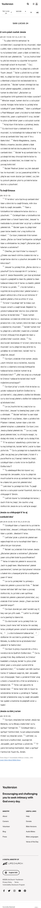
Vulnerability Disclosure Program (14, 885)
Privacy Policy (7, 882)
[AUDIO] (31, 12)
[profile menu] (35, 4)
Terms (16, 882)
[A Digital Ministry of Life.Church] (20, 860)
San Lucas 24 (8, 12)
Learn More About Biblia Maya (10, 760)
